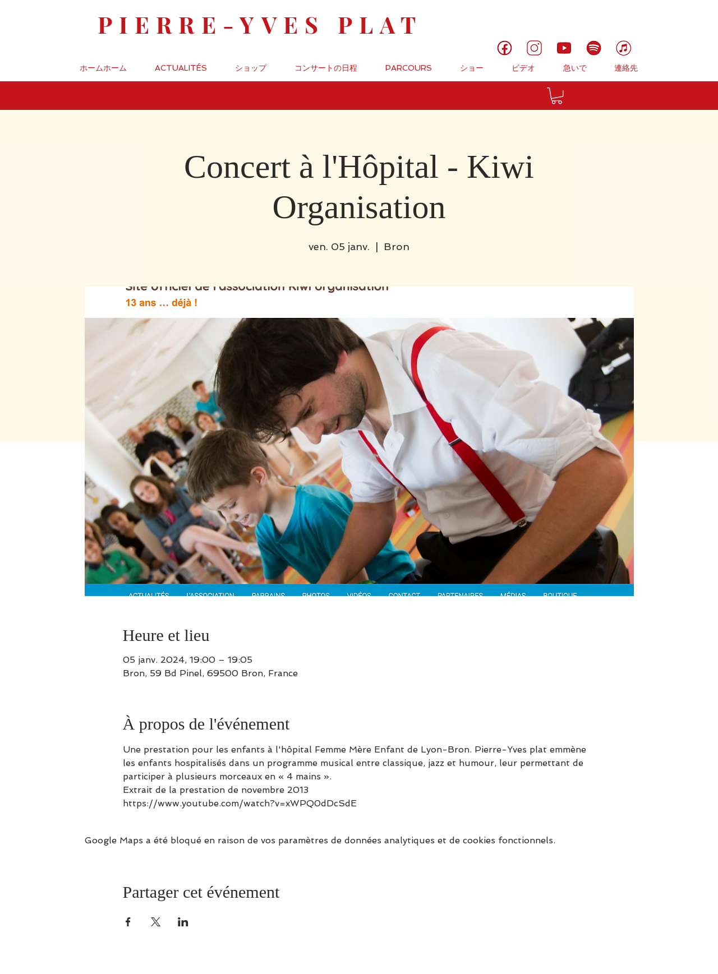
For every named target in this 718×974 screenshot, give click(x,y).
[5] (564, 48)
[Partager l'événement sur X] (155, 921)
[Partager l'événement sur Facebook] (128, 921)
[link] (672, 19)
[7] (623, 48)
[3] (534, 48)
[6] (593, 48)
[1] (504, 48)
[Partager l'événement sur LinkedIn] (183, 921)
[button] (557, 95)
